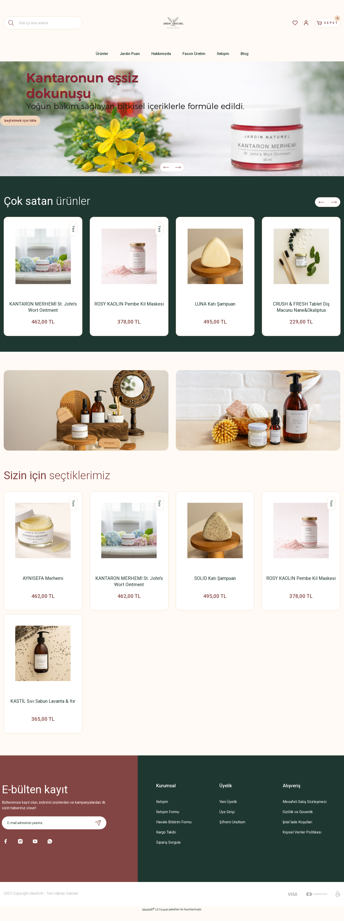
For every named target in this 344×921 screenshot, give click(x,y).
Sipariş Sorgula (168, 850)
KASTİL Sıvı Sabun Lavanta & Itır (42, 706)
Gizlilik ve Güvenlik (298, 820)
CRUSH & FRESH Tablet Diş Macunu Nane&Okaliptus (301, 307)
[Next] (178, 164)
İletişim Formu (167, 820)
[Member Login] (297, 22)
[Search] (43, 22)
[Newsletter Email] (54, 830)
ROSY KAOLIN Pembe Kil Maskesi (129, 304)
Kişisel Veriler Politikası (302, 840)
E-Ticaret (162, 917)
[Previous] (166, 164)
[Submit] (98, 830)
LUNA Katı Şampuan (215, 304)
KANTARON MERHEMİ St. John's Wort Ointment (43, 307)
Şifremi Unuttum (232, 830)
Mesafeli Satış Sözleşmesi (304, 810)
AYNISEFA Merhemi (43, 581)
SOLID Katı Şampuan (215, 581)
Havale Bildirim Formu (173, 830)
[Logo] (172, 23)
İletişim (162, 810)
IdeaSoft (148, 917)
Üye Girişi (227, 820)
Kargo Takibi (166, 840)
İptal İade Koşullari (297, 830)
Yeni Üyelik (228, 810)
